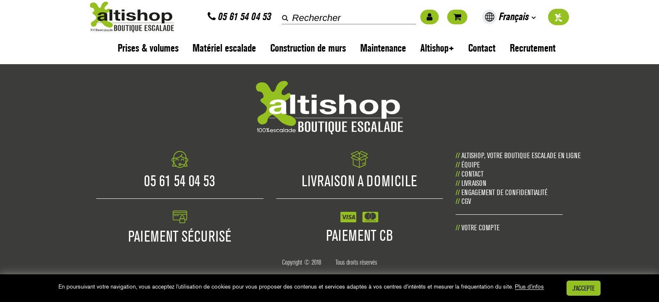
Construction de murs (308, 48)
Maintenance (383, 48)
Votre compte (480, 227)
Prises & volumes (148, 48)
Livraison (473, 183)
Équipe (470, 164)
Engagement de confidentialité (504, 192)
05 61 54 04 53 (239, 16)
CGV (466, 201)
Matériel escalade (224, 48)
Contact (482, 48)
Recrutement (533, 48)
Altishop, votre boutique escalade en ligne (521, 155)
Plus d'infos (529, 287)
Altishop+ (437, 48)
